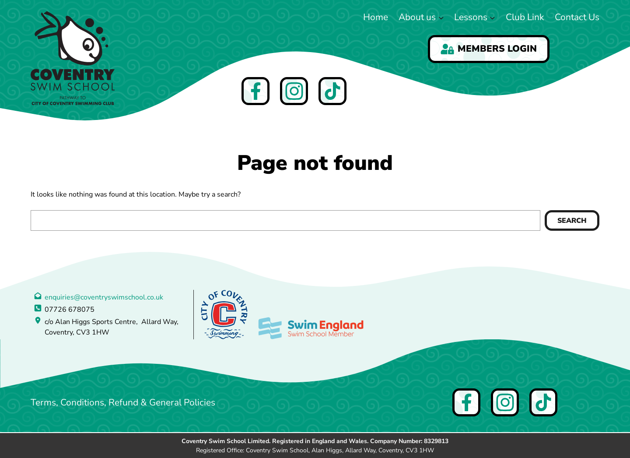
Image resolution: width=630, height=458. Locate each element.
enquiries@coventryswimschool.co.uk (104, 297)
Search (572, 220)
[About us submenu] (441, 17)
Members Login (489, 48)
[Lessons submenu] (492, 17)
